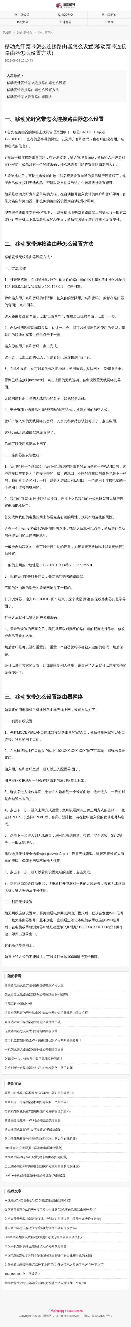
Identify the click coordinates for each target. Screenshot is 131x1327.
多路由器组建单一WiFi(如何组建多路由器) (33, 1120)
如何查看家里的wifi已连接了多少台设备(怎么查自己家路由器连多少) (50, 1209)
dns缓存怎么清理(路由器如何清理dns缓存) (33, 1148)
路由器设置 (22, 15)
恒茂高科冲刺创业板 (18, 1003)
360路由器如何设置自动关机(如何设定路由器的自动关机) (43, 1237)
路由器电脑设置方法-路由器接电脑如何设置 (34, 985)
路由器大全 (65, 15)
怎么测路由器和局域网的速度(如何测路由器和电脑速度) (42, 1166)
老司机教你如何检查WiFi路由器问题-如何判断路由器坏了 (43, 1040)
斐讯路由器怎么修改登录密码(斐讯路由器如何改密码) (41, 1228)
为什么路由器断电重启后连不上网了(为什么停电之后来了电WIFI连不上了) (54, 1264)
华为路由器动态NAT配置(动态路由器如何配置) (36, 1157)
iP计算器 (65, 22)
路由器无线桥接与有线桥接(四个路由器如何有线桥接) (41, 1138)
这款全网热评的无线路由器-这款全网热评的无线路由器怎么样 (46, 1013)
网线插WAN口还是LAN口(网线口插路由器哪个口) (38, 1200)
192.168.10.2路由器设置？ (23, 1273)
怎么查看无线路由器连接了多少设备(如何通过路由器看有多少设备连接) (53, 1219)
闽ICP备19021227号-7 (98, 1315)
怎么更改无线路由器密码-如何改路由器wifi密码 (36, 994)
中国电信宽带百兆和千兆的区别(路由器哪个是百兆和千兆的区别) (48, 1255)
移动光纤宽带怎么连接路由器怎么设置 (36, 83)
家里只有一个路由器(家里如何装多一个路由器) (36, 1102)
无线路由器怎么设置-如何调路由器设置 (31, 1031)
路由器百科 (46, 32)
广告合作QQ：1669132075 (65, 1311)
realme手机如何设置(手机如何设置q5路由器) (35, 1175)
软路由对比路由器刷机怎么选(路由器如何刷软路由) (39, 1093)
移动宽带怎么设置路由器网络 (29, 97)
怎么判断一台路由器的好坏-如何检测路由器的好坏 (39, 1067)
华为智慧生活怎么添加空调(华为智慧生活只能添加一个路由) (45, 1283)
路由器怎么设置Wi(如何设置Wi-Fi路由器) (32, 1129)
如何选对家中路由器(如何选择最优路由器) (33, 1022)
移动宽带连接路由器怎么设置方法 (33, 90)
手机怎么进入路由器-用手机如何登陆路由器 (34, 1049)
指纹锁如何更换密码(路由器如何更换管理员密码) (38, 1111)
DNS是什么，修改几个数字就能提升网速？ (34, 1058)
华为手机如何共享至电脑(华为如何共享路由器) (36, 1246)
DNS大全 (22, 22)
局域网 (6, 32)
